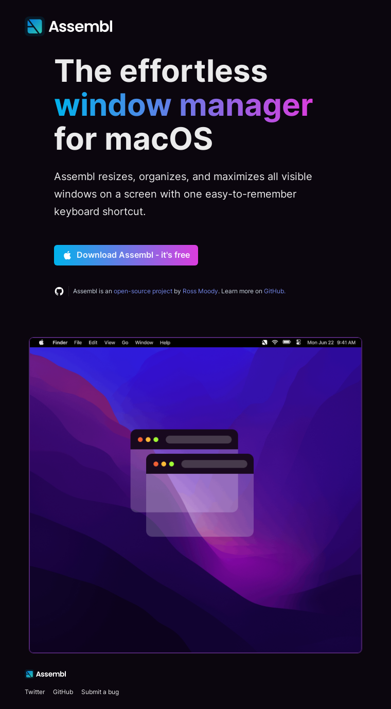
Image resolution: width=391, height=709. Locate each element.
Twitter (35, 692)
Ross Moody (200, 291)
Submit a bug (100, 692)
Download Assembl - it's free (126, 255)
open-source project (143, 291)
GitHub (63, 692)
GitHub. (275, 291)
